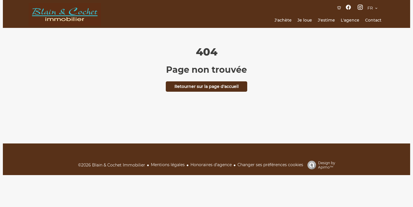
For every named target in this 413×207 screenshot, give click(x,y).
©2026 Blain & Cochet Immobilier (111, 165)
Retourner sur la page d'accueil (206, 86)
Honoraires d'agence (211, 164)
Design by (320, 165)
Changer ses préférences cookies (270, 164)
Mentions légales (168, 164)
